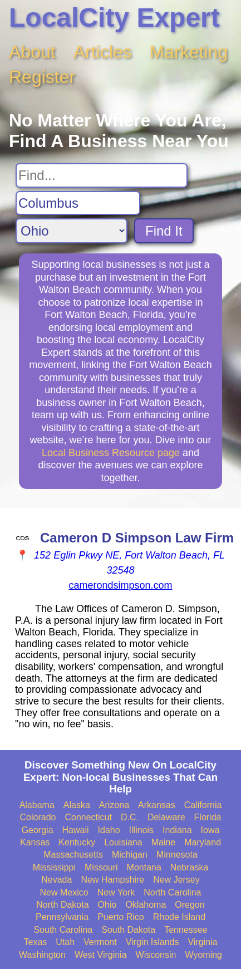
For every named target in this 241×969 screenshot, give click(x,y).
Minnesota (177, 854)
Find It (164, 230)
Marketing (189, 52)
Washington (42, 955)
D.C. (130, 817)
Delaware (166, 817)
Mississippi (54, 867)
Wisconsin (156, 955)
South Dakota (128, 929)
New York (116, 892)
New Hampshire (112, 879)
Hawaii (75, 830)
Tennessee (185, 929)
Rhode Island (179, 917)
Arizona (114, 805)
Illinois (141, 830)
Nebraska (189, 867)
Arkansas (156, 805)
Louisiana (123, 842)
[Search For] (102, 175)
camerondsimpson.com (120, 585)
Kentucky (76, 842)
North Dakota (62, 904)
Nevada (56, 879)
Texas (35, 942)
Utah (65, 942)
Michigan (129, 854)
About (32, 52)
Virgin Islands (152, 942)
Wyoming (203, 955)
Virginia (202, 942)
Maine (163, 842)
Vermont (100, 942)
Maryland (202, 842)
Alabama (37, 805)
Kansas (35, 842)
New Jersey (176, 879)
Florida (208, 817)
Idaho (109, 830)
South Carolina (62, 929)
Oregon (189, 904)
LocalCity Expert (114, 17)
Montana (144, 867)
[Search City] (78, 203)
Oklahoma (145, 904)
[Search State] (71, 230)
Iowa (210, 830)
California (203, 805)
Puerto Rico (120, 917)
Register (42, 77)
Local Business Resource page (111, 452)
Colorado (38, 817)
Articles (102, 52)
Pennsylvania (62, 917)
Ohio (107, 904)
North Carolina (172, 892)
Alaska (76, 805)
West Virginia (101, 955)
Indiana (177, 830)
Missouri (101, 867)
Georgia (37, 830)
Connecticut (88, 817)
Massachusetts (73, 854)
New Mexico (64, 892)
